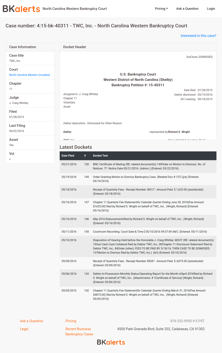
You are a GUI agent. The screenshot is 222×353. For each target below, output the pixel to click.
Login (211, 9)
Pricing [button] (160, 9)
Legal (24, 329)
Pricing (71, 321)
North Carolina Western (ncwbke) (29, 75)
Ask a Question (187, 9)
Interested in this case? (198, 36)
